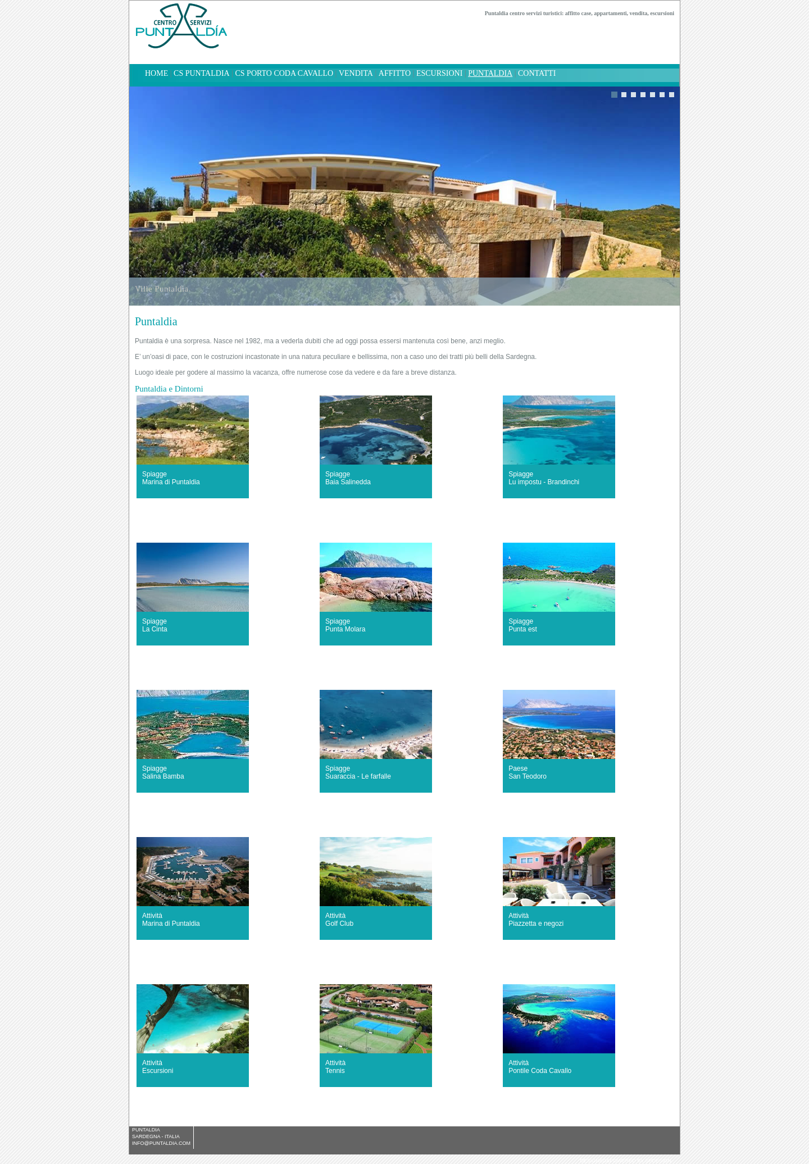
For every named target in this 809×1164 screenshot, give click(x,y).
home (156, 73)
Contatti (537, 73)
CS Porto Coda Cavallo (284, 73)
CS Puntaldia (202, 73)
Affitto (395, 73)
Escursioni (439, 73)
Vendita (356, 73)
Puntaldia (490, 73)
